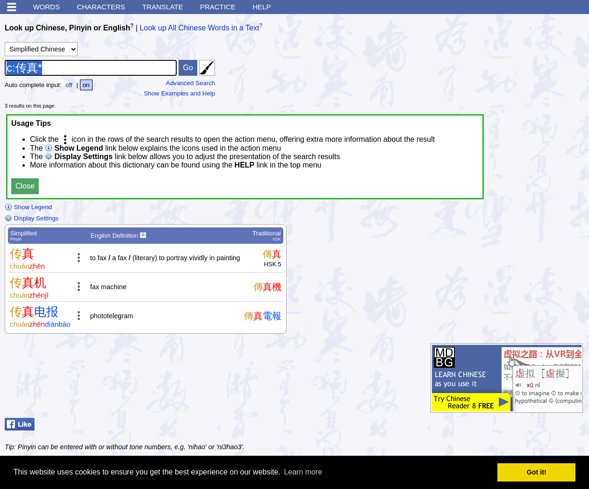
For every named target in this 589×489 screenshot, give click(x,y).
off (68, 84)
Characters (101, 7)
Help (261, 7)
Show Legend (28, 207)
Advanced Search (190, 83)
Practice (218, 7)
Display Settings (31, 218)
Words (46, 7)
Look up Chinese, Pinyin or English (67, 28)
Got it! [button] (536, 472)
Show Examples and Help (179, 93)
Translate (162, 7)
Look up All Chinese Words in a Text (199, 28)
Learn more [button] (303, 472)
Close (25, 186)
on (86, 84)
